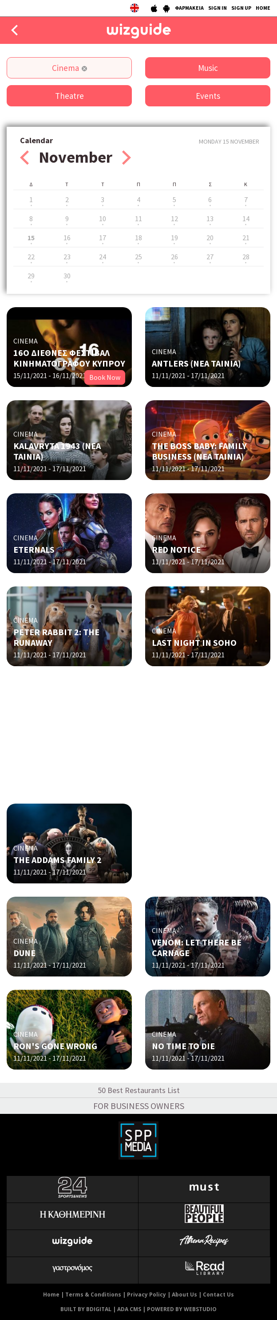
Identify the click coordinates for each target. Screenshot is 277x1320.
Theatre (69, 95)
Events (208, 95)
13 (210, 218)
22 (31, 256)
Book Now (104, 377)
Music (208, 67)
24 (102, 256)
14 (245, 218)
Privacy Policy (146, 1294)
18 (138, 237)
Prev (24, 158)
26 (174, 256)
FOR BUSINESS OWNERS (138, 1105)
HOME (263, 7)
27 (210, 256)
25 (138, 256)
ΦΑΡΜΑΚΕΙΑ (189, 7)
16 (67, 237)
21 (245, 237)
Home (51, 1294)
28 (245, 256)
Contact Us (218, 1294)
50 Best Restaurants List (139, 1090)
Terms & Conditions (93, 1294)
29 (31, 275)
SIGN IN (217, 7)
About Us (184, 1294)
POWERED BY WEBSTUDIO (182, 1309)
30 (67, 275)
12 (174, 218)
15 (31, 237)
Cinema (65, 67)
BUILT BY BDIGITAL (85, 1309)
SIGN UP (241, 7)
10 (102, 218)
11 (138, 218)
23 (67, 256)
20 (210, 237)
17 (102, 237)
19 (174, 237)
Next (126, 158)
